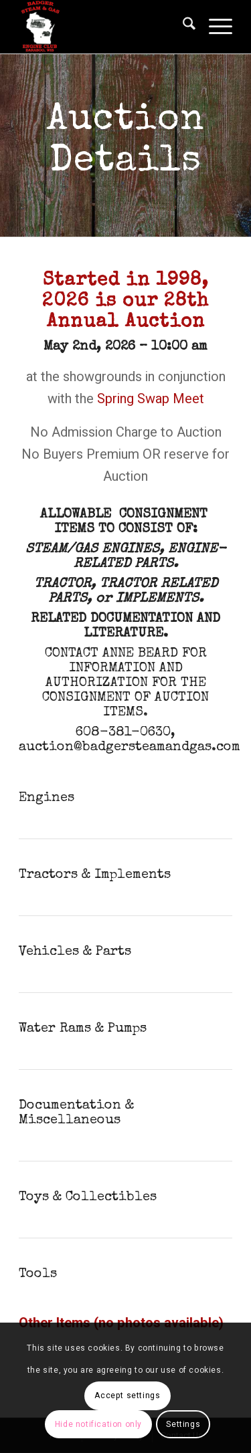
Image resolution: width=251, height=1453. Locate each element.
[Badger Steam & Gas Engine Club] (104, 26)
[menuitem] (182, 26)
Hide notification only (98, 1424)
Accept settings (127, 1395)
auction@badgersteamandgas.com (129, 747)
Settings (183, 1424)
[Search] (182, 26)
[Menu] (213, 26)
